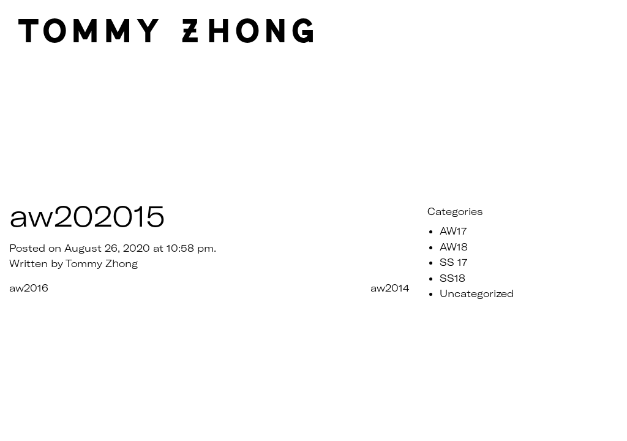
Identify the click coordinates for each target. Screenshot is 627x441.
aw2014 (389, 287)
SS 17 (453, 262)
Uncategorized (477, 293)
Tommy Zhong (102, 263)
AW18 (454, 246)
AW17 (453, 230)
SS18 (452, 278)
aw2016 (28, 287)
